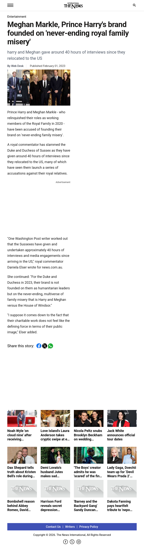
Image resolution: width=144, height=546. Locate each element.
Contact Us (53, 527)
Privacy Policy (88, 527)
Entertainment (16, 16)
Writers (70, 527)
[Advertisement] (39, 207)
